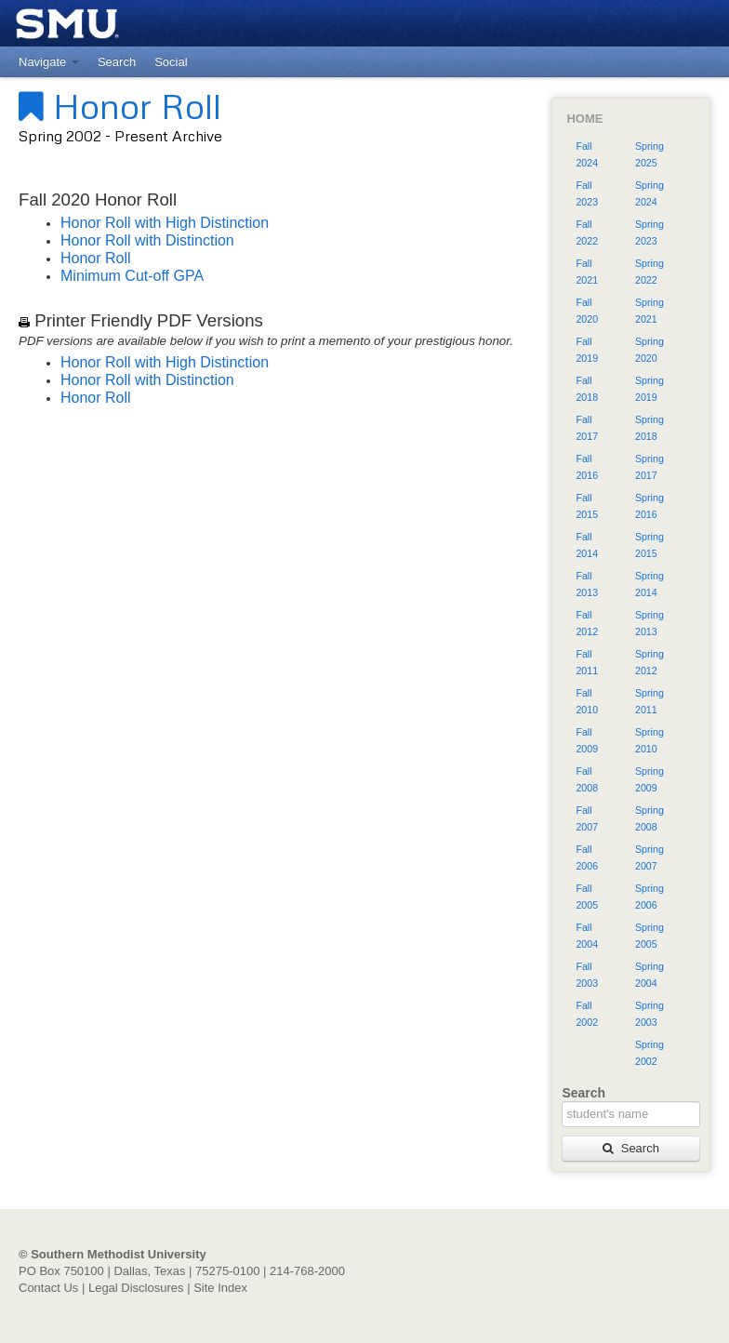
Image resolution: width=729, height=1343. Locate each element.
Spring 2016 (649, 506)
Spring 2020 (649, 350)
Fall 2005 (587, 897)
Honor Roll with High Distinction (164, 223)
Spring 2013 (649, 623)
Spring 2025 (649, 154)
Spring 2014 (649, 584)
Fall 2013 (587, 584)
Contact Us (48, 1288)
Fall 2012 (587, 623)
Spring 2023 (649, 232)
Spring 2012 (649, 662)
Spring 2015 (649, 545)
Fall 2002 (587, 1014)
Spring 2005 (649, 936)
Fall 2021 (587, 272)
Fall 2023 (587, 193)
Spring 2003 (649, 1014)
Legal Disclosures (136, 1288)
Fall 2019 (587, 350)
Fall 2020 (587, 311)
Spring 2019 (649, 389)
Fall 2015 (587, 506)
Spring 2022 (649, 272)
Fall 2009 (587, 740)
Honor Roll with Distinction (147, 240)
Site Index (220, 1288)
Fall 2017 (587, 428)
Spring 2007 (649, 857)
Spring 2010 (649, 740)
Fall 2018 (587, 389)
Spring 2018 (649, 428)
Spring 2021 (649, 311)
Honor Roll (120, 105)
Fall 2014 (587, 545)
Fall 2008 (587, 779)
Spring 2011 (649, 701)
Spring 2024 (649, 193)
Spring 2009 (649, 779)
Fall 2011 (587, 662)
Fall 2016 (587, 467)
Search (630, 1148)
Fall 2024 (587, 154)
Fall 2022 (587, 232)
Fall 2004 (587, 936)
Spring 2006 (649, 897)
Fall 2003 (587, 975)
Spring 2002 (649, 1053)
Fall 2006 (587, 857)
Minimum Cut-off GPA (132, 276)
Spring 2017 (649, 467)
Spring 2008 (649, 818)
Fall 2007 (587, 818)
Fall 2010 (587, 701)
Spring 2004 (649, 975)
